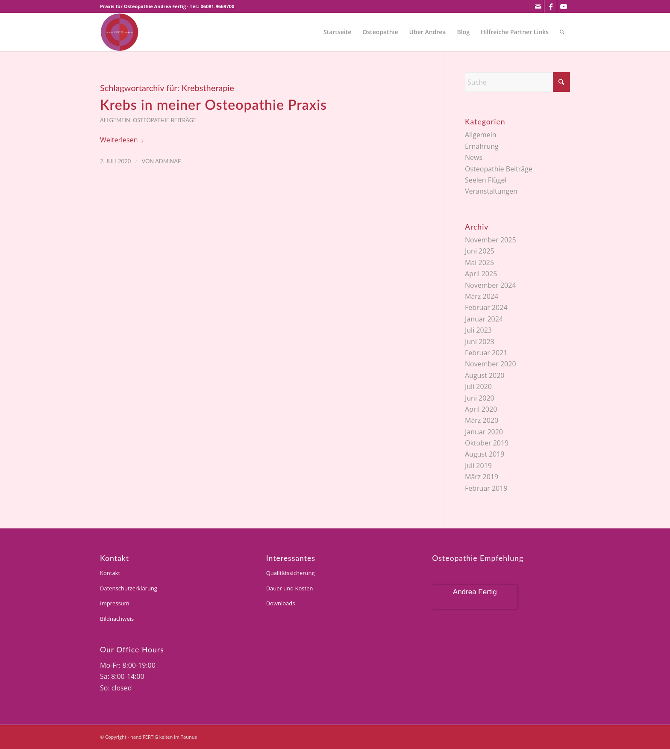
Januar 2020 (484, 431)
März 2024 (481, 296)
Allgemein (115, 120)
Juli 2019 (478, 465)
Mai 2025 (479, 262)
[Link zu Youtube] (563, 6)
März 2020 (481, 420)
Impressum (114, 603)
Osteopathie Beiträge (165, 120)
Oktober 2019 (486, 443)
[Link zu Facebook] (550, 6)
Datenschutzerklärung (128, 588)
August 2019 (485, 454)
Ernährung (482, 146)
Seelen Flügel (486, 180)
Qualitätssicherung (290, 573)
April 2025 (481, 273)
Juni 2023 (479, 341)
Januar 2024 (484, 319)
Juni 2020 (479, 398)
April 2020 (481, 409)
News (473, 157)
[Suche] (562, 32)
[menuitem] (337, 32)
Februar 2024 (486, 307)
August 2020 (485, 375)
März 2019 (481, 476)
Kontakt (110, 573)
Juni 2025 (479, 251)
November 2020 (490, 364)
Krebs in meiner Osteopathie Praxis (213, 104)
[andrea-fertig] (119, 32)
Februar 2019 (486, 488)
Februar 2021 (486, 352)
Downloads (280, 603)
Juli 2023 (478, 330)
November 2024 (490, 285)
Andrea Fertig (475, 592)
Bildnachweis (117, 618)
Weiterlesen (122, 139)
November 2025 (490, 240)
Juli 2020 (478, 386)
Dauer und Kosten (289, 588)
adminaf (168, 161)
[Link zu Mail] (538, 6)
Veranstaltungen (491, 191)
